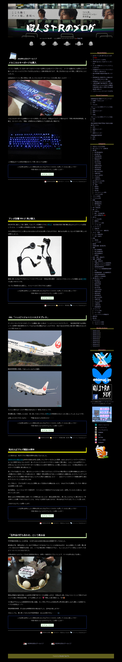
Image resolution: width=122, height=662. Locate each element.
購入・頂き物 (98, 213)
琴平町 (96, 160)
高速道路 (97, 306)
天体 (96, 188)
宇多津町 (97, 156)
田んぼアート (96, 183)
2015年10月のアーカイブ (35, 643)
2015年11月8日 (46, 632)
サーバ (96, 312)
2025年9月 (95, 339)
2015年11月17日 (51, 305)
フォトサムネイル (103, 430)
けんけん (95, 104)
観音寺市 (97, 158)
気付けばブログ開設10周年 (22, 449)
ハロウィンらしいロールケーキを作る (103, 91)
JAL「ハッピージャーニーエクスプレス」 (29, 317)
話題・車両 (98, 261)
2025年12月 (96, 333)
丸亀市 (96, 173)
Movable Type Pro (64, 656)
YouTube (100, 437)
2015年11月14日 (46, 523)
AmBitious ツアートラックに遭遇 (101, 81)
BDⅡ (94, 139)
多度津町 (97, 169)
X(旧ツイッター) (103, 401)
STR (94, 102)
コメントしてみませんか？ (79, 181)
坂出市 (96, 162)
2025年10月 (96, 337)
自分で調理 (98, 215)
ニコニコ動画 (101, 440)
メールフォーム (102, 427)
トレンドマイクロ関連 (101, 314)
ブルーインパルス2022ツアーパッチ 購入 (102, 107)
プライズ (95, 196)
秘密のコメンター (97, 110)
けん (94, 121)
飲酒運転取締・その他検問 (102, 272)
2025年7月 (95, 342)
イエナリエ (98, 194)
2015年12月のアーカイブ (63, 643)
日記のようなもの (65, 523)
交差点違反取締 (99, 274)
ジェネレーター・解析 (101, 230)
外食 (96, 211)
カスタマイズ (98, 322)
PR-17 (50, 224)
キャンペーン (98, 223)
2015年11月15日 (45, 437)
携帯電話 (97, 203)
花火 (96, 190)
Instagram (101, 442)
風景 (96, 186)
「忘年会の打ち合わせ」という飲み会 (27, 535)
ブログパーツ (98, 324)
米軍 (96, 255)
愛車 (94, 316)
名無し (94, 114)
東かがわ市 (98, 171)
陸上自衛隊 (98, 249)
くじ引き (97, 219)
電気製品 (67, 305)
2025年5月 (95, 346)
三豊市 (96, 179)
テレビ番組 (98, 234)
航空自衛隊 (98, 253)
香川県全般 (98, 152)
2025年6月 (95, 344)
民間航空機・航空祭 (64, 437)
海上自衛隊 (98, 251)
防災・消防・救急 (97, 257)
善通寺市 (97, 165)
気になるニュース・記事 (99, 148)
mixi (99, 435)
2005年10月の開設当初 (15, 459)
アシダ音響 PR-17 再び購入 (22, 218)
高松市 (96, 167)
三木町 (96, 177)
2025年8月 (95, 341)
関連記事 (79, 38)
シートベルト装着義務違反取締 (103, 268)
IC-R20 (84, 279)
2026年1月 (95, 331)
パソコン (67, 181)
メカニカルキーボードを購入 (22, 62)
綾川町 (96, 154)
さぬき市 (97, 163)
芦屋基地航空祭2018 (96, 135)
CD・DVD (95, 207)
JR (95, 240)
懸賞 (96, 221)
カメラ (96, 205)
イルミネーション (99, 192)
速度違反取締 (98, 266)
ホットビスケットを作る (99, 59)
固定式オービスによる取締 (102, 265)
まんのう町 (98, 175)
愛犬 (94, 318)
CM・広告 (97, 236)
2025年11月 (96, 335)
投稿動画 (100, 432)
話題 (96, 228)
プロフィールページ (103, 425)
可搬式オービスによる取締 (102, 263)
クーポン (97, 224)
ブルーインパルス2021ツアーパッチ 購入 (102, 117)
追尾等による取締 (99, 276)
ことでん (97, 242)
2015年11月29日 (51, 181)
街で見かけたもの (97, 181)
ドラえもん (96, 198)
